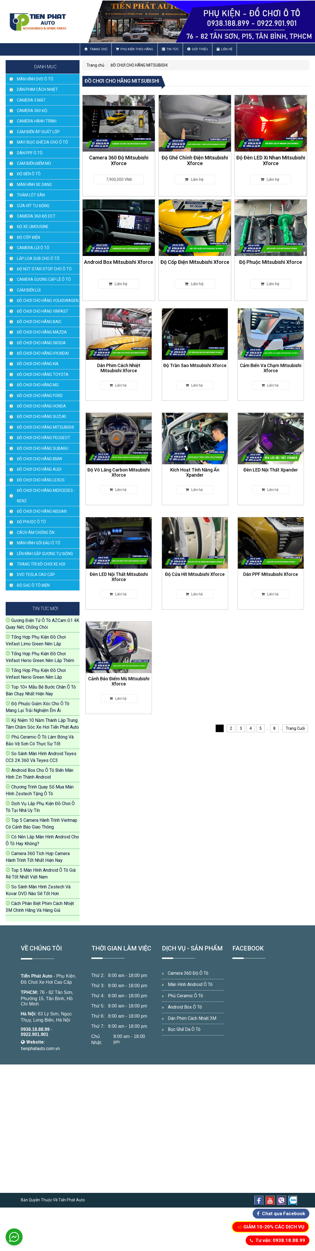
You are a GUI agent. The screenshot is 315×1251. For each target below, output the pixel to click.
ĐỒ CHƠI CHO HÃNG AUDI (39, 469)
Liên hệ (224, 49)
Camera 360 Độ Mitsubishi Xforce (118, 160)
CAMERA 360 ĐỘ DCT (36, 216)
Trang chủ (95, 49)
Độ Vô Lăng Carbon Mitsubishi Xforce (118, 466)
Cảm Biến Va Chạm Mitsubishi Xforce (271, 361)
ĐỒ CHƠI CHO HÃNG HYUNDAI (43, 353)
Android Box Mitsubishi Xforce (118, 262)
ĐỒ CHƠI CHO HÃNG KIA (38, 364)
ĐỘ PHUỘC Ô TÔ (31, 522)
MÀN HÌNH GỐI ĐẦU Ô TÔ (38, 543)
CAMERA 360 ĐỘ (32, 110)
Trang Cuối (295, 728)
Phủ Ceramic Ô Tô (185, 995)
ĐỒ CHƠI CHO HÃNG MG (38, 385)
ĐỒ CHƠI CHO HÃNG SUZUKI (41, 416)
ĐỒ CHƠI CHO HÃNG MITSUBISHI (45, 427)
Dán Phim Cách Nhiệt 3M (192, 1018)
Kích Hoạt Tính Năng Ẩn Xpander (195, 466)
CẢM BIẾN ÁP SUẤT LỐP (38, 132)
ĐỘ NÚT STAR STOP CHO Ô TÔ (44, 269)
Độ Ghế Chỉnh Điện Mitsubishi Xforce (195, 160)
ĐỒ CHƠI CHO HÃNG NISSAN (42, 511)
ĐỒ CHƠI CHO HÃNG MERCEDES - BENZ (46, 495)
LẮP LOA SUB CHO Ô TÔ (38, 258)
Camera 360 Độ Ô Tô (188, 973)
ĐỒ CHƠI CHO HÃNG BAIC (39, 321)
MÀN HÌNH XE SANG (34, 184)
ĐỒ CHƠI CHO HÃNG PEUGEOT (43, 437)
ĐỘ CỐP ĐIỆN (28, 237)
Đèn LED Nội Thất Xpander (270, 464)
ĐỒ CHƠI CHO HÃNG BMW (39, 459)
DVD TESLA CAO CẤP (36, 574)
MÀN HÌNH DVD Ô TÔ (35, 79)
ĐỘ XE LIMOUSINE (33, 226)
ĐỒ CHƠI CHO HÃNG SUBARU (42, 448)
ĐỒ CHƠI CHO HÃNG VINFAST (42, 311)
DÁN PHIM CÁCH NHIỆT (37, 89)
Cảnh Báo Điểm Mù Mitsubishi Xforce (118, 675)
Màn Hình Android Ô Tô (190, 984)
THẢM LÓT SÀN (31, 195)
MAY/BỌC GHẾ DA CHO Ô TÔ (42, 142)
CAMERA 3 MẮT (31, 100)
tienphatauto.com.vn (40, 1048)
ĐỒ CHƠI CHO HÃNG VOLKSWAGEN (47, 300)
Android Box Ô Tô (185, 1007)
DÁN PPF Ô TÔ (30, 153)
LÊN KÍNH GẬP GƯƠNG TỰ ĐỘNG (45, 553)
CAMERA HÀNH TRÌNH (36, 121)
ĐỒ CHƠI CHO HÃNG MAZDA (42, 332)
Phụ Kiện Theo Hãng (134, 49)
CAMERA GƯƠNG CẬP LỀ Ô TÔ (44, 279)
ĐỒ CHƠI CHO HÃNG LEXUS (41, 480)
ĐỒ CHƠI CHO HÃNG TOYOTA (43, 374)
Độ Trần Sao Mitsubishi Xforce (194, 360)
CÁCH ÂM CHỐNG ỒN (35, 532)
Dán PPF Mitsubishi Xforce (270, 569)
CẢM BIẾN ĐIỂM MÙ (34, 163)
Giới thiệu (197, 49)
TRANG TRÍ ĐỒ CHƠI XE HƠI (41, 564)
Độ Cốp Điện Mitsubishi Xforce (194, 262)
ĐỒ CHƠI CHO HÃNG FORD (40, 395)
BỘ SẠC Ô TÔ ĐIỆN (33, 585)
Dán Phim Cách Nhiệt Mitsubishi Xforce (118, 361)
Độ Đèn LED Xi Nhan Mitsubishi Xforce (270, 160)
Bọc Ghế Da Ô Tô (184, 1029)
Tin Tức (170, 49)
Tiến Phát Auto (36, 976)
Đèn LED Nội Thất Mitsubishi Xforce (118, 570)
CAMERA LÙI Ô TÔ (33, 248)
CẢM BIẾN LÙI (29, 290)
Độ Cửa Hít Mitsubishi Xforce (194, 569)
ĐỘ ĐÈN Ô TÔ (29, 174)
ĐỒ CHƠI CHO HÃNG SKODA (41, 343)
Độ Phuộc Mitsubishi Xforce (270, 262)
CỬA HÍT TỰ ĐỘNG (33, 205)
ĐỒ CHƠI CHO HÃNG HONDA (41, 406)
